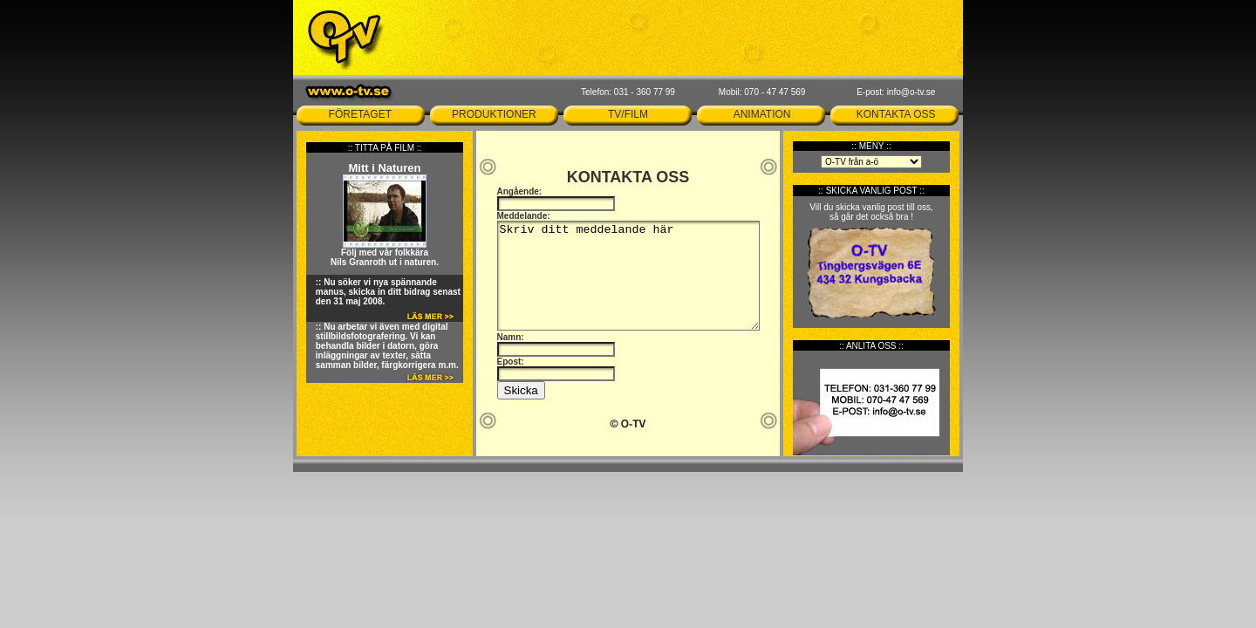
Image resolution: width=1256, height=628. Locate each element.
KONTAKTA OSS (896, 114)
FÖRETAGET (360, 114)
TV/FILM (628, 114)
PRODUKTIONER (494, 114)
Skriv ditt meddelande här (628, 275)
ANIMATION (762, 114)
